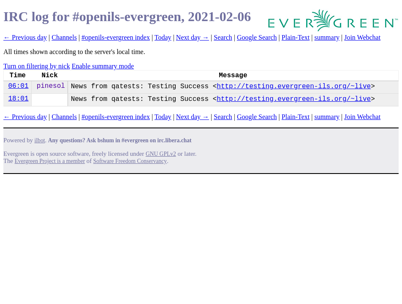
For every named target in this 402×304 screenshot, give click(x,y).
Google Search (257, 37)
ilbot (40, 140)
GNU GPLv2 (161, 154)
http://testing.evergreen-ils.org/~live (294, 86)
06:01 (18, 86)
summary (327, 37)
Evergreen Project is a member (50, 161)
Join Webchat (362, 37)
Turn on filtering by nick (36, 66)
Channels (64, 37)
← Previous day (25, 37)
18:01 (18, 99)
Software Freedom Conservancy (130, 161)
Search (223, 37)
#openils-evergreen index (115, 37)
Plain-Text (296, 37)
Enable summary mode (103, 66)
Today (163, 37)
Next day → (192, 37)
